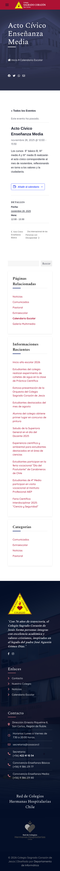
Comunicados (21, 302)
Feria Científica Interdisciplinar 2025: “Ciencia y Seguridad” (25, 502)
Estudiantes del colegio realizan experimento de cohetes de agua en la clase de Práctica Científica (29, 375)
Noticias (18, 296)
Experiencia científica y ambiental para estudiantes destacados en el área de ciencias (29, 448)
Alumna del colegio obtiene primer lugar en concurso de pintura (29, 417)
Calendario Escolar (31, 60)
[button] (7, 5)
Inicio (13, 60)
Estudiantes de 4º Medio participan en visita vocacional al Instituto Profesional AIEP (27, 486)
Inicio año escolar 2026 (26, 362)
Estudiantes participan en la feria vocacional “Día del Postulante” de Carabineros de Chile (29, 467)
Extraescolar (20, 312)
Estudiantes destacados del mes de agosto (29, 404)
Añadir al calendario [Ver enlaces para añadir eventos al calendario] (28, 187)
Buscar (46, 263)
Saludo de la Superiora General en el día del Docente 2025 (26, 432)
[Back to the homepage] (29, 5)
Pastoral (18, 307)
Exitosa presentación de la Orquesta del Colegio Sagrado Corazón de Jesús (29, 391)
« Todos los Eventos (23, 110)
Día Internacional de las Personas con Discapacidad (37, 234)
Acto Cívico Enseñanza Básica (17, 235)
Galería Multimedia (24, 323)
